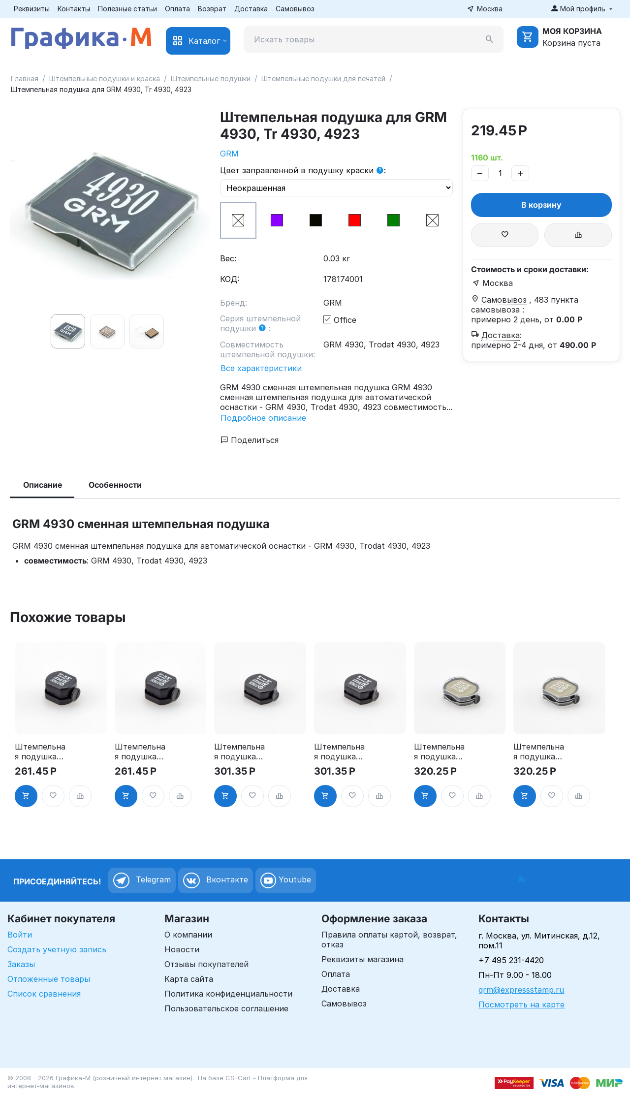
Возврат (212, 8)
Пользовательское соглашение (226, 1008)
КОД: (229, 279)
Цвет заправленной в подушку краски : (303, 170)
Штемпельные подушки (211, 78)
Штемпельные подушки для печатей (323, 78)
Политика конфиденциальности (228, 994)
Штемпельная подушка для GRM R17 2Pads (239, 751)
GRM (229, 153)
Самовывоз (295, 8)
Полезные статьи (127, 8)
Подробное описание (263, 418)
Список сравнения (44, 994)
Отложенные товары (48, 979)
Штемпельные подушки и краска (104, 78)
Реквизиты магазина (362, 959)
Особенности (115, 485)
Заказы (21, 964)
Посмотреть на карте (521, 1004)
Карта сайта (188, 979)
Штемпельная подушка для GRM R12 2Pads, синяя (140, 751)
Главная (24, 78)
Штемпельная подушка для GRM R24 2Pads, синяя (539, 751)
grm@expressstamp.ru (521, 990)
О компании (188, 935)
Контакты (74, 8)
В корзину (541, 205)
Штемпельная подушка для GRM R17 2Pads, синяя (339, 751)
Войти (19, 935)
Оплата (177, 8)
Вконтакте (215, 880)
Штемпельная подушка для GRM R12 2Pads (40, 751)
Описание (43, 485)
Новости (181, 949)
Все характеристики (261, 368)
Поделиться (249, 440)
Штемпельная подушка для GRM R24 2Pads (440, 751)
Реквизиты (32, 8)
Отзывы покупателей (206, 964)
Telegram (142, 880)
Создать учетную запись (56, 949)
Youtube (285, 880)
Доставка (251, 8)
